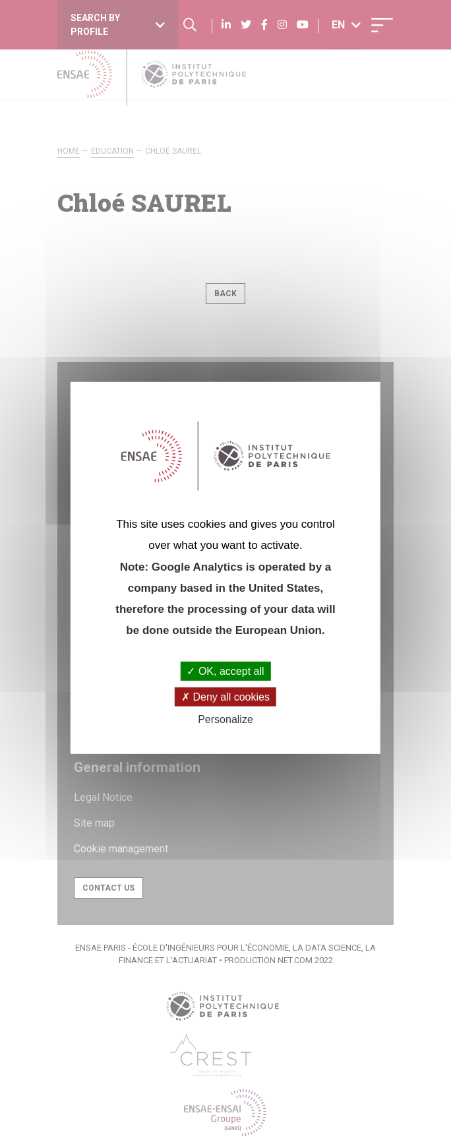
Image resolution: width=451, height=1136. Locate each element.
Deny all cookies (225, 697)
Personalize (225, 719)
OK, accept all (225, 671)
